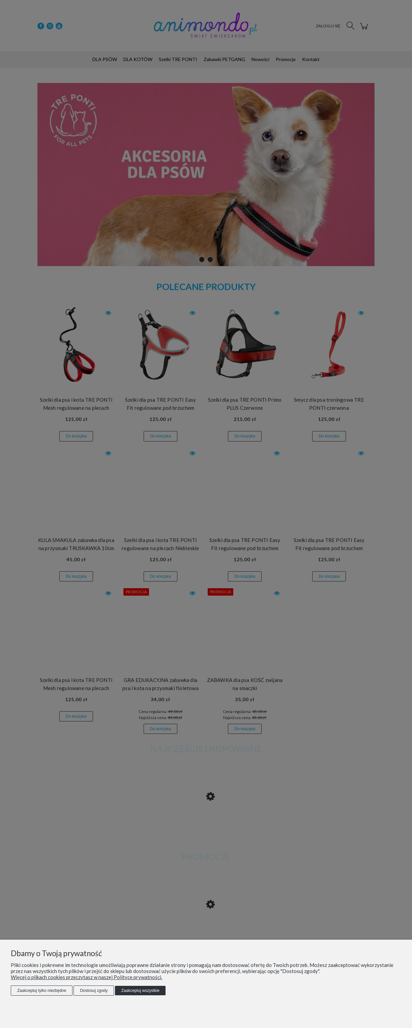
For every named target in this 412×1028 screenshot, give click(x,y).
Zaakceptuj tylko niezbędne (41, 990)
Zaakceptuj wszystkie (140, 990)
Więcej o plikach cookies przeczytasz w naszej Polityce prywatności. (86, 977)
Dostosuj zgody (94, 990)
